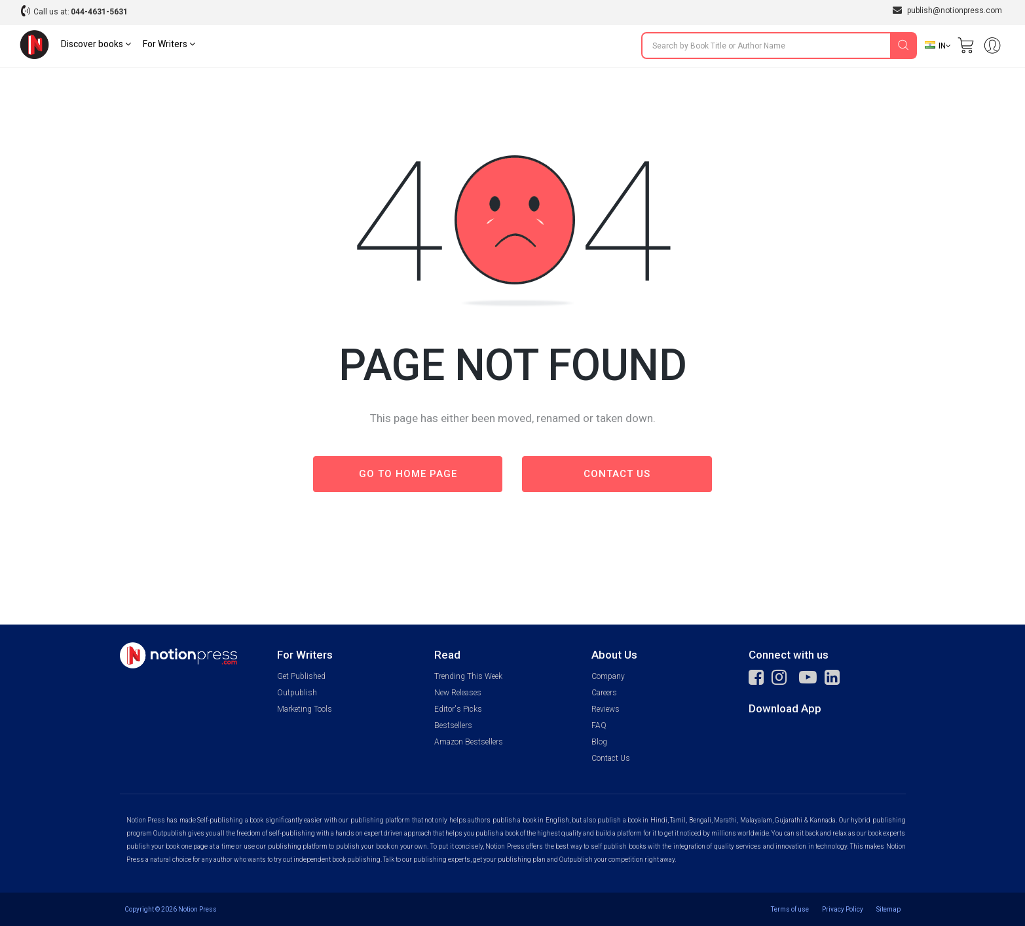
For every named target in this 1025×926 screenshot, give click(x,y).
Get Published (301, 676)
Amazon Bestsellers (468, 741)
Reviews (605, 709)
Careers (604, 692)
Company (608, 676)
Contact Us (610, 758)
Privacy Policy (842, 909)
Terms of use (790, 909)
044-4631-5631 (99, 11)
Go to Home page (408, 474)
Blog (599, 741)
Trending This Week (468, 676)
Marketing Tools (304, 709)
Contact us (617, 474)
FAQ (598, 725)
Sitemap (888, 909)
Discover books (96, 44)
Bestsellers (453, 725)
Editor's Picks (458, 709)
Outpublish (297, 692)
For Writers (169, 44)
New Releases (457, 692)
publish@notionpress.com (947, 10)
